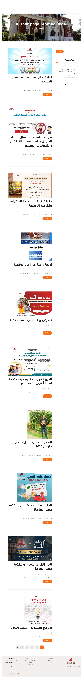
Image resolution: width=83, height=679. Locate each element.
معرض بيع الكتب (49, 325)
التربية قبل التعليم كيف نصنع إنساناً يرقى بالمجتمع (30, 382)
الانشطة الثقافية (49, 151)
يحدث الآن (44, 151)
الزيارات (50, 662)
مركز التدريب (50, 633)
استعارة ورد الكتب (49, 515)
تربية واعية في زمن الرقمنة (33, 265)
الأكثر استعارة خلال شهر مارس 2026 (34, 445)
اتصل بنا (10, 667)
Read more (47, 94)
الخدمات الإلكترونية (30, 658)
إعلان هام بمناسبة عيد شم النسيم (32, 80)
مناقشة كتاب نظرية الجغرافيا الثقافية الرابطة (30, 204)
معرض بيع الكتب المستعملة (30, 320)
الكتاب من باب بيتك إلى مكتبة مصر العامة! (30, 508)
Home (47, 28)
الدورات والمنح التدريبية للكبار (30, 660)
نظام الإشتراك (50, 658)
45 (22, 647)
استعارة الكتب (50, 660)
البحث (74, 49)
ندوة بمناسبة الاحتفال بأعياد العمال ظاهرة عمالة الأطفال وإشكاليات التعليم (31, 142)
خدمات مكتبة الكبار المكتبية (47, 574)
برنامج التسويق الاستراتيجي (31, 628)
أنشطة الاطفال (30, 662)
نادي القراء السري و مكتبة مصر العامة (33, 567)
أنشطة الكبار (30, 665)
